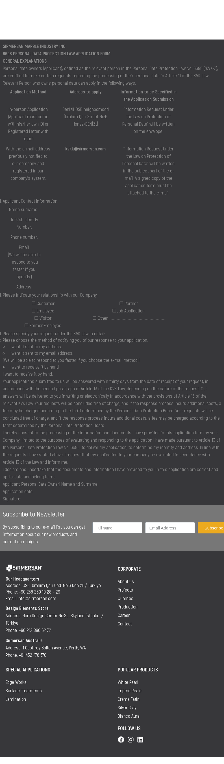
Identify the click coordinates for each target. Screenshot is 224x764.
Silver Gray (127, 707)
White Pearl (128, 682)
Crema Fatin (129, 699)
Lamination (16, 699)
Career (124, 615)
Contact (125, 623)
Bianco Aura (129, 716)
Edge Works (16, 682)
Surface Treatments (24, 690)
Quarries (125, 598)
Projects (125, 589)
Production (128, 606)
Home (11, 27)
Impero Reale (130, 690)
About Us (126, 581)
